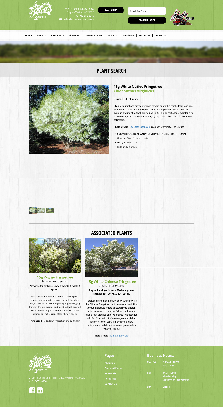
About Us (41, 35)
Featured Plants (95, 35)
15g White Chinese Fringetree (111, 281)
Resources (144, 35)
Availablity (111, 10)
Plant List (113, 35)
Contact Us (161, 35)
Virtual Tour (57, 35)
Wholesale (128, 35)
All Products (75, 35)
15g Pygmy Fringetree (55, 277)
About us (110, 363)
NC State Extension (140, 127)
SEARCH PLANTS (147, 20)
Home (28, 35)
